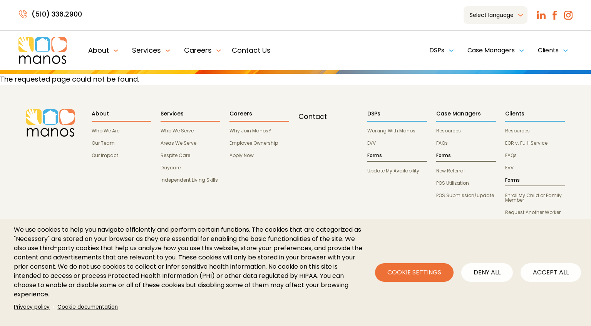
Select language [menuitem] (492, 15)
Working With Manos (391, 130)
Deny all (487, 272)
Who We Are (105, 130)
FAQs (442, 143)
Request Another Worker (533, 212)
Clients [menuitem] (548, 50)
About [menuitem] (98, 50)
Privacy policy (32, 307)
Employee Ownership (253, 143)
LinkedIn (541, 15)
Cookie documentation (87, 307)
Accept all (551, 272)
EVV (371, 143)
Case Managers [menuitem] (491, 50)
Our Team (103, 143)
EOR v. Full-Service (526, 143)
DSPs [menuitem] (436, 50)
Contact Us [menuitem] (251, 50)
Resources (448, 130)
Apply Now (241, 155)
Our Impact (105, 155)
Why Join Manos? (250, 130)
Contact (312, 116)
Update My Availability (393, 170)
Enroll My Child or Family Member (533, 197)
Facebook (554, 15)
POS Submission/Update (465, 195)
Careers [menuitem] (198, 50)
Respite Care (175, 155)
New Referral (450, 170)
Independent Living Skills (189, 180)
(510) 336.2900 (57, 14)
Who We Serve (177, 130)
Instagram (568, 15)
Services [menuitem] (146, 50)
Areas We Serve (178, 143)
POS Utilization (452, 183)
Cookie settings (414, 272)
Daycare (171, 167)
